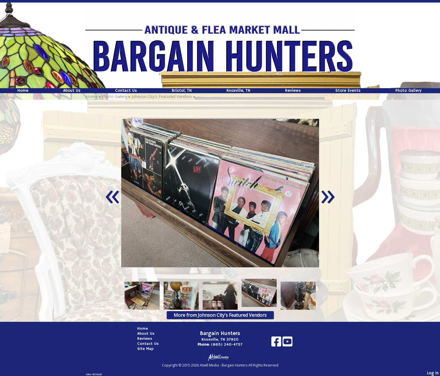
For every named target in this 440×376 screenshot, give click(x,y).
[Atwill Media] (220, 357)
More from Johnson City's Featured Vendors (220, 315)
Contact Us (126, 90)
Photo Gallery (408, 90)
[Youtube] (287, 343)
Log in (433, 373)
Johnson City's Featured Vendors (162, 96)
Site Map (149, 348)
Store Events (348, 90)
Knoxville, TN (238, 90)
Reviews (293, 90)
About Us (72, 90)
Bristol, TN (182, 90)
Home (22, 90)
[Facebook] (277, 343)
